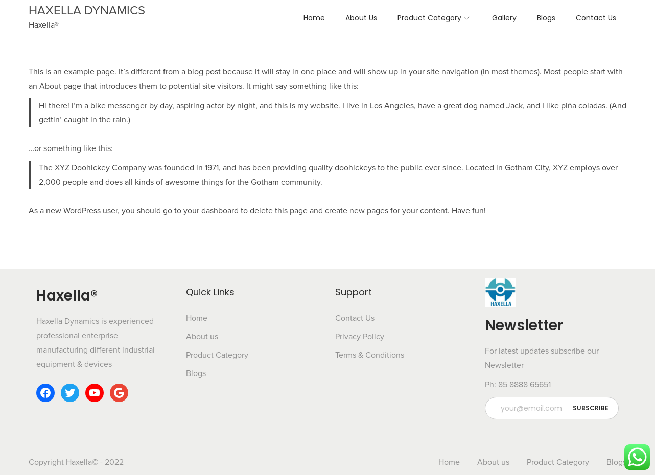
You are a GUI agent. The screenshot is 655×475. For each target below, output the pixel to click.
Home (196, 318)
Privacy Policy (359, 337)
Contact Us (355, 318)
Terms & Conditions (369, 355)
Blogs (196, 373)
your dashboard (211, 211)
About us (202, 337)
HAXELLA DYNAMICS (87, 10)
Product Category (217, 355)
